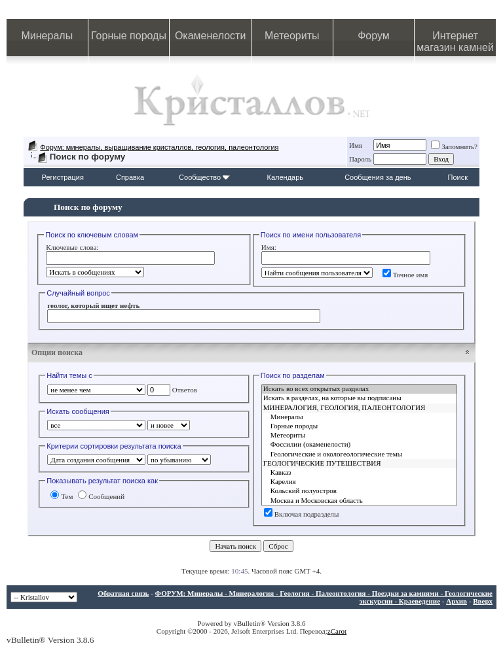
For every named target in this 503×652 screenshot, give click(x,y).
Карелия (359, 482)
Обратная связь (123, 593)
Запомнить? (454, 146)
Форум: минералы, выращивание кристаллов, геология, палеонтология (159, 147)
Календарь (285, 177)
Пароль (360, 159)
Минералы (47, 35)
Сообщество (204, 177)
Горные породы (128, 35)
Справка (130, 177)
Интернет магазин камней (455, 41)
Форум (374, 35)
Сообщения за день (378, 177)
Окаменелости (210, 35)
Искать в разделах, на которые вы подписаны (359, 398)
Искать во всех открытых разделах (359, 389)
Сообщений (101, 496)
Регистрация (63, 177)
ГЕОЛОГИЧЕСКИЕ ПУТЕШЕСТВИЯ (359, 463)
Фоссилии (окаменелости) (359, 444)
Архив (456, 601)
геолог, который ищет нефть (93, 305)
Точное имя (405, 275)
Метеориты (292, 35)
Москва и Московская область (359, 501)
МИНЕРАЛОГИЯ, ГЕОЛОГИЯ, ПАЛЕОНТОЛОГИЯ (359, 408)
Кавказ (359, 472)
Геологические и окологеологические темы (359, 454)
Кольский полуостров (359, 491)
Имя (355, 145)
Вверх (483, 601)
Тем (61, 496)
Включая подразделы (301, 514)
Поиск (458, 177)
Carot (338, 631)
